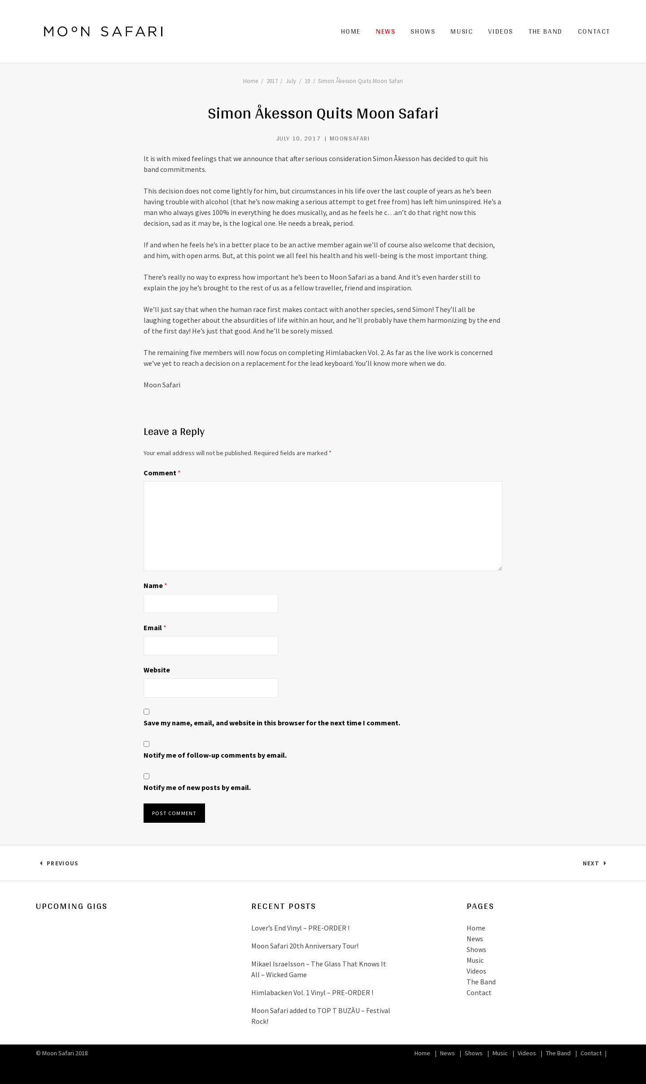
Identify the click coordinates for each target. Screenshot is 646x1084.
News (385, 31)
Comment (162, 472)
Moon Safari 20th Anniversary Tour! (304, 945)
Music (461, 31)
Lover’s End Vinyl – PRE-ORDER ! (300, 927)
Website (157, 669)
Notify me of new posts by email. (197, 787)
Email (155, 627)
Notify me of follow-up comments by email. (215, 754)
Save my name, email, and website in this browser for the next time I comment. (272, 722)
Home (351, 31)
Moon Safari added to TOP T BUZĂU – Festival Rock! (320, 1016)
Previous (62, 865)
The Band (545, 31)
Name (155, 585)
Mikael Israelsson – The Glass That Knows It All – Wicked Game (318, 969)
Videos (500, 31)
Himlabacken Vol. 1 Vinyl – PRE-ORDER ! (312, 992)
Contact (594, 31)
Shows (422, 31)
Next (596, 865)
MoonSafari (350, 138)
